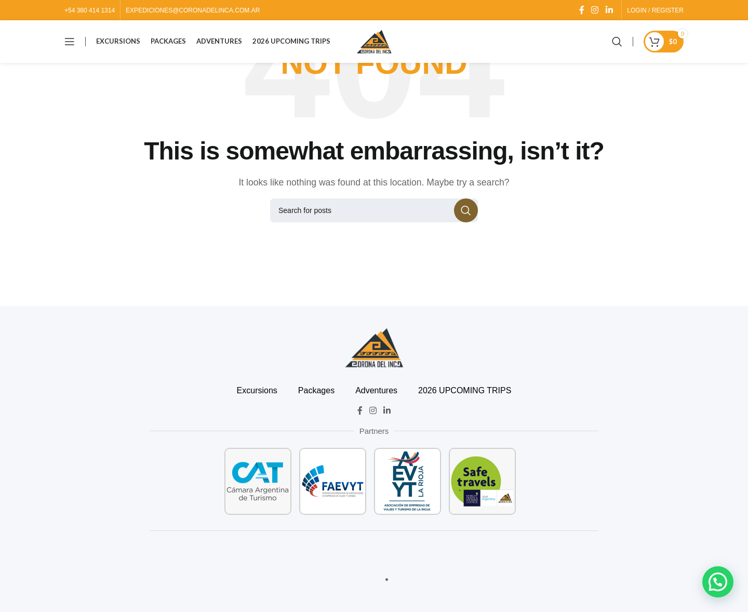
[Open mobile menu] (69, 44)
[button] (717, 581)
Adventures (376, 390)
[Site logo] (374, 43)
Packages (316, 390)
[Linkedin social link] (609, 10)
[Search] (617, 44)
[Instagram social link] (595, 10)
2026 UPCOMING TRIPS (464, 390)
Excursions (257, 390)
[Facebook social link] (581, 10)
